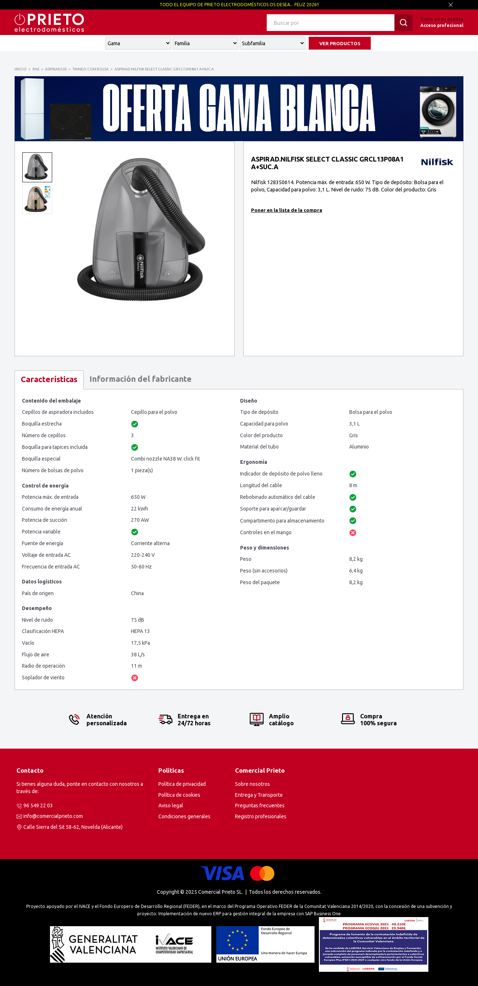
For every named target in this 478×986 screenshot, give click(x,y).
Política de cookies (179, 795)
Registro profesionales (260, 816)
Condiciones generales (184, 816)
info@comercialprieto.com (53, 816)
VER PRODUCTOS (340, 43)
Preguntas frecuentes (260, 805)
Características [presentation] (49, 379)
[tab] (49, 379)
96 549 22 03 (38, 805)
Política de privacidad (182, 784)
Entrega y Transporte (259, 795)
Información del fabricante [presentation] (140, 378)
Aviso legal (170, 805)
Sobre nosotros (252, 784)
